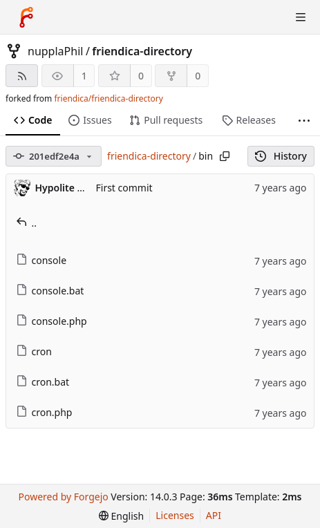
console (41, 260)
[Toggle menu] (300, 17)
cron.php (44, 412)
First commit (124, 187)
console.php (51, 321)
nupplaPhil (55, 51)
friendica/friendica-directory (108, 98)
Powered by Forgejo (64, 496)
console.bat (50, 290)
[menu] (121, 515)
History (281, 155)
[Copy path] (224, 156)
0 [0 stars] (141, 75)
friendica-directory (142, 51)
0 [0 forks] (197, 75)
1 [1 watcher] (84, 75)
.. (26, 222)
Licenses (175, 515)
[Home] (26, 17)
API (213, 515)
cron (34, 351)
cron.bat (43, 381)
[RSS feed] (22, 75)
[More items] (304, 120)
